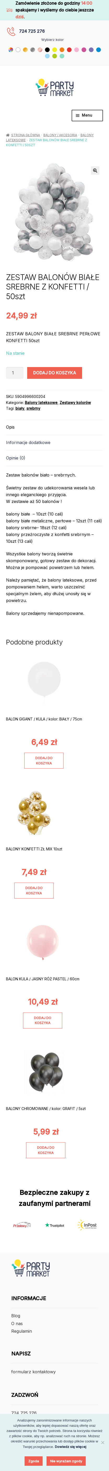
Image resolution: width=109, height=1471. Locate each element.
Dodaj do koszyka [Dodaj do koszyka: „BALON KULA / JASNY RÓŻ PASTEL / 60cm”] (42, 1020)
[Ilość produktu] (15, 373)
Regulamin (21, 1331)
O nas (17, 1323)
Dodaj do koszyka (54, 372)
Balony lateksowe (41, 402)
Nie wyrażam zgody (66, 1461)
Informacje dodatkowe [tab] (28, 442)
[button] (95, 170)
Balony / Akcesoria (60, 135)
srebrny (33, 408)
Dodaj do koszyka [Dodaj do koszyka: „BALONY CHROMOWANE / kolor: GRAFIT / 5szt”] (45, 1150)
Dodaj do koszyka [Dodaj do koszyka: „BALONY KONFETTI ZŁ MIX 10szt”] (34, 890)
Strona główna (25, 135)
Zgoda (33, 1461)
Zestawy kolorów (75, 402)
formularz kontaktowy (33, 1371)
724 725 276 (32, 31)
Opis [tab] (10, 427)
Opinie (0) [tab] (15, 458)
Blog (15, 1315)
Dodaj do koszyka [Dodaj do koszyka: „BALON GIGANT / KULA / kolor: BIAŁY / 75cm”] (44, 760)
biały (19, 408)
